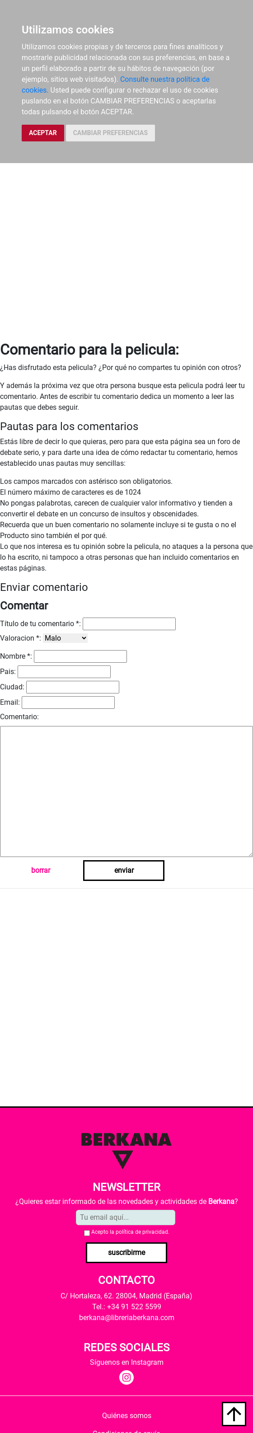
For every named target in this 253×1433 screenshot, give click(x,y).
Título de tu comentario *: (40, 623)
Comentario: (19, 716)
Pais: (8, 671)
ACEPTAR (43, 132)
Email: (10, 702)
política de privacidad (142, 1232)
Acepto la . (130, 1232)
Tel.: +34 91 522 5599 (126, 1306)
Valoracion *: (20, 638)
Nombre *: (16, 656)
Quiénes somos (126, 1415)
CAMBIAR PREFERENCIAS (110, 132)
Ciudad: (12, 687)
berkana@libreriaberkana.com (126, 1317)
